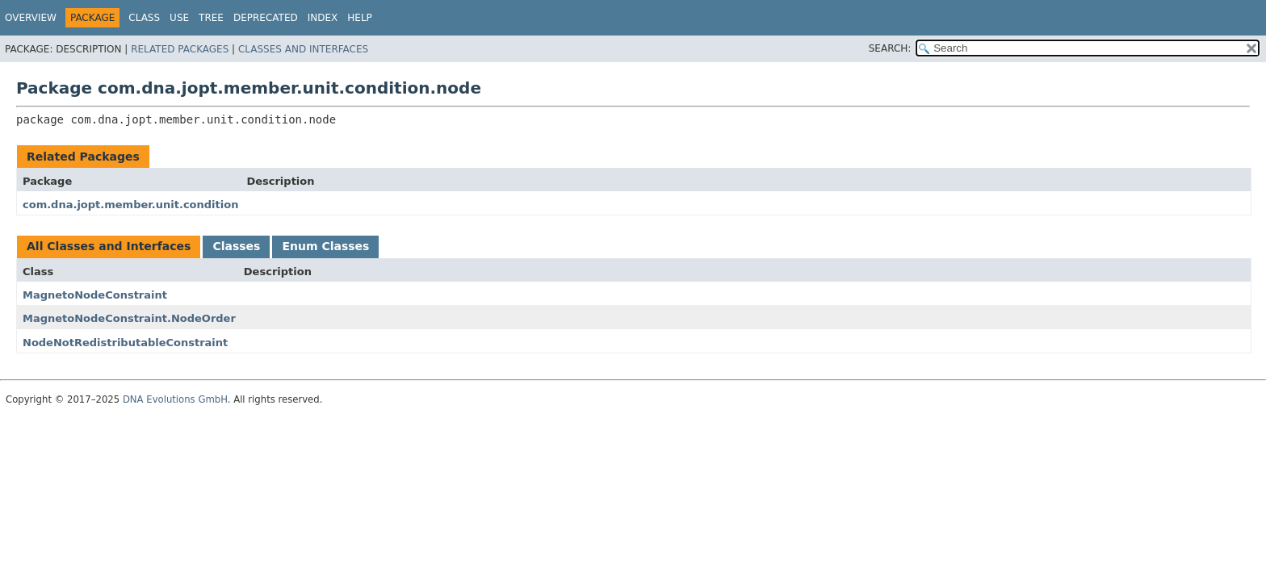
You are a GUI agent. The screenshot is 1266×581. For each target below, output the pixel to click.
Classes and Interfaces (303, 49)
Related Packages (179, 49)
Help (359, 17)
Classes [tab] (236, 246)
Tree (211, 17)
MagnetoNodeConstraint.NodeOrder (129, 318)
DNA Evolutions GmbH (175, 399)
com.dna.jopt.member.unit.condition (130, 205)
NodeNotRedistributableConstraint (125, 342)
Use (179, 17)
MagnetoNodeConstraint (95, 295)
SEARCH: (890, 48)
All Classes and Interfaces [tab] (109, 246)
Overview (31, 17)
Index (323, 17)
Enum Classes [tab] (325, 246)
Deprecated (265, 17)
